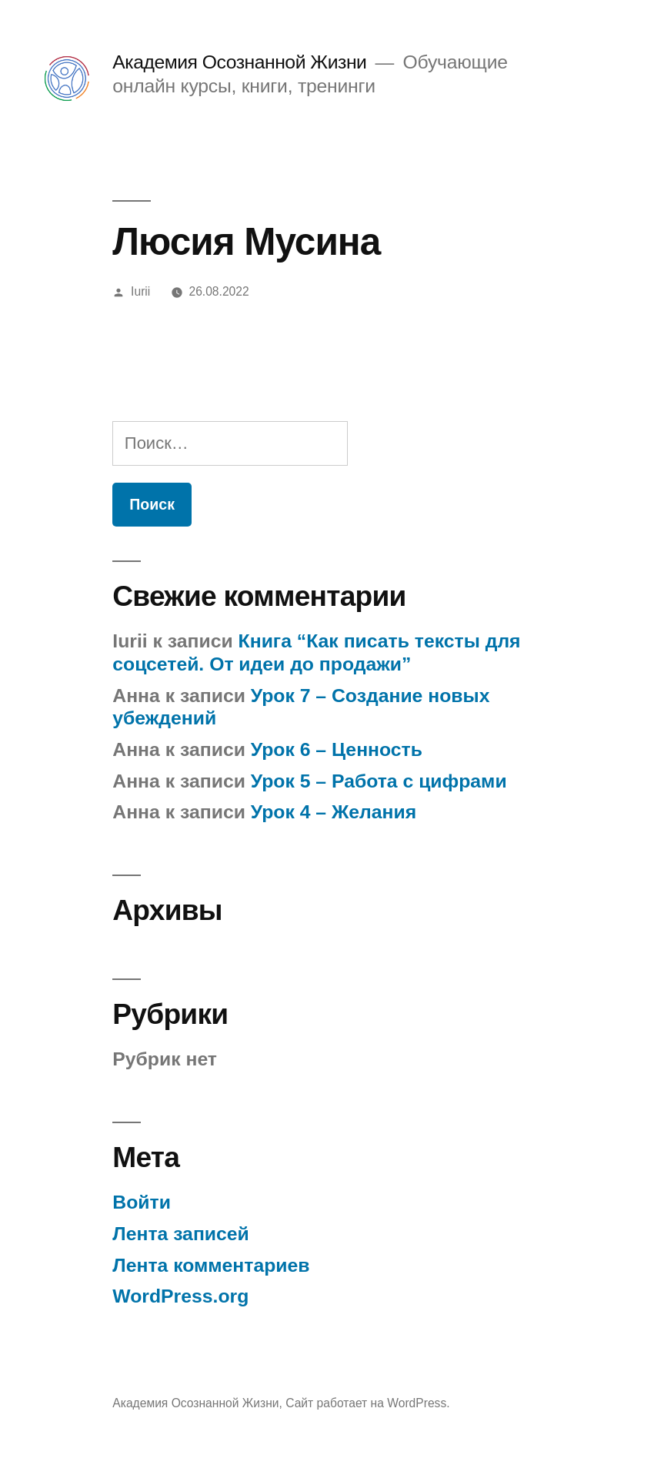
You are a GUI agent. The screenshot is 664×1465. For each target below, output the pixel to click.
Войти (141, 1202)
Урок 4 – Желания (333, 811)
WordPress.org (180, 1296)
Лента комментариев (210, 1265)
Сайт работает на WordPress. (367, 1403)
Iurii (140, 291)
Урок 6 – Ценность (336, 749)
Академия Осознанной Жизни (239, 62)
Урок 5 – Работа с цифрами (379, 781)
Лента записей (180, 1233)
